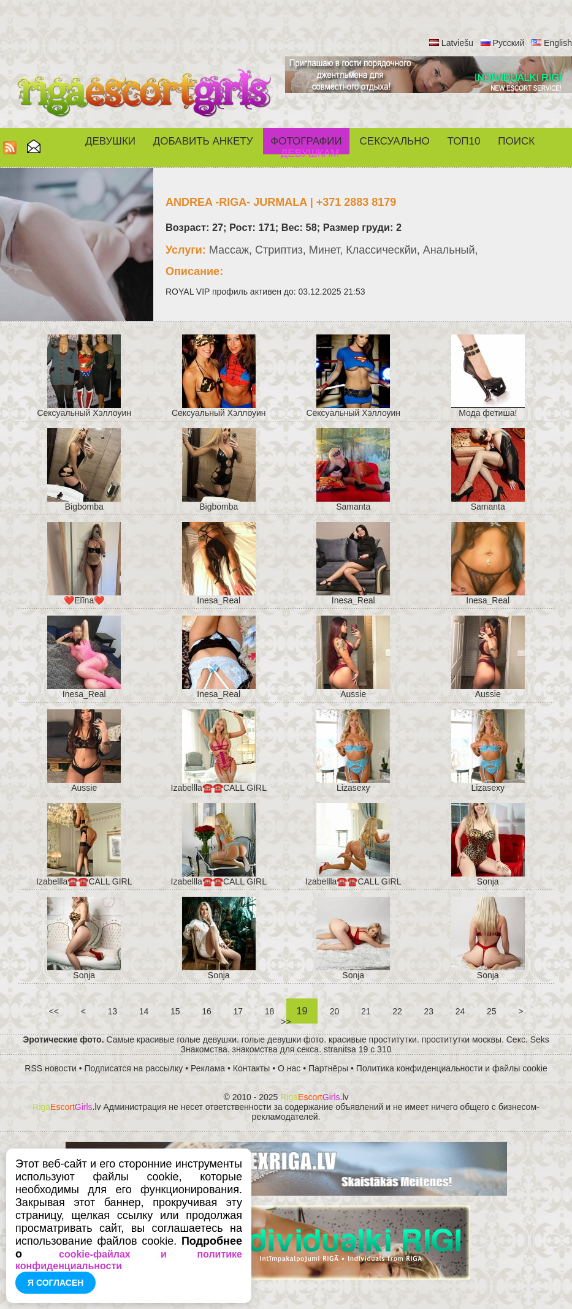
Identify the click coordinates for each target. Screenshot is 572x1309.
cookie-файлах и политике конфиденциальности (128, 1260)
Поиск (516, 141)
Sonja (488, 881)
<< (54, 1011)
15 (175, 1011)
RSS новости (51, 1068)
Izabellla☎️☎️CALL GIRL (219, 788)
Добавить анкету (203, 141)
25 (491, 1011)
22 (397, 1011)
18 (269, 1011)
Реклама (208, 1068)
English (558, 43)
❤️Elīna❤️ (84, 600)
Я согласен (55, 1283)
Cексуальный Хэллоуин (84, 413)
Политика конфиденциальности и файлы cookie (451, 1068)
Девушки (110, 141)
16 (206, 1011)
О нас (289, 1068)
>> (285, 1022)
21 (366, 1011)
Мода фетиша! (488, 413)
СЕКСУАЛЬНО (395, 141)
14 (144, 1011)
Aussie (353, 694)
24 (460, 1011)
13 (112, 1011)
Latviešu (457, 43)
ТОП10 (464, 141)
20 (334, 1011)
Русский (509, 43)
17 (238, 1011)
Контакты (251, 1068)
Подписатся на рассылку (134, 1068)
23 (429, 1011)
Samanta (353, 506)
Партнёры (328, 1068)
